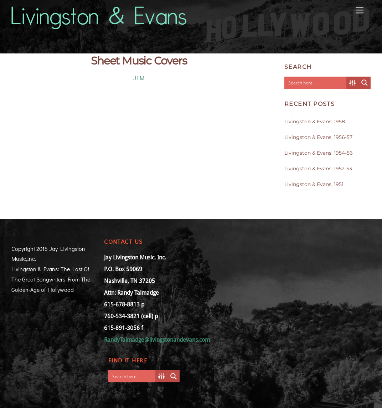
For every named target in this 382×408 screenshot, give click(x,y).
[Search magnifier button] (364, 83)
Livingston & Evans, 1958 (314, 121)
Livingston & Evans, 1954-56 (318, 153)
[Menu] (359, 9)
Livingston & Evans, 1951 (314, 184)
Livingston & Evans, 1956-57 (318, 137)
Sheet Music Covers (139, 60)
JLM (138, 78)
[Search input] (315, 82)
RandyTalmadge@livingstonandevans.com (157, 339)
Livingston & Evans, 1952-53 (318, 168)
